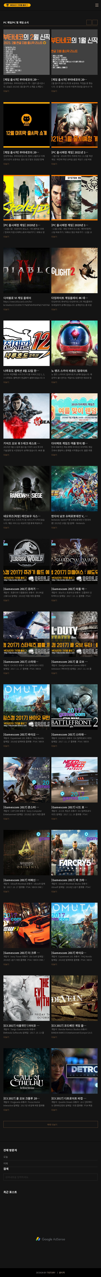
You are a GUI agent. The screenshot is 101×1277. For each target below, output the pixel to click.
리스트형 (95, 22)
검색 (94, 1177)
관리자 (62, 1272)
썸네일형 (89, 22)
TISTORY (51, 1272)
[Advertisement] (50, 1239)
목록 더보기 (52, 1124)
